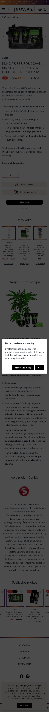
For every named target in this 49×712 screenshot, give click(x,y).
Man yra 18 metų (23, 368)
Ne (39, 368)
